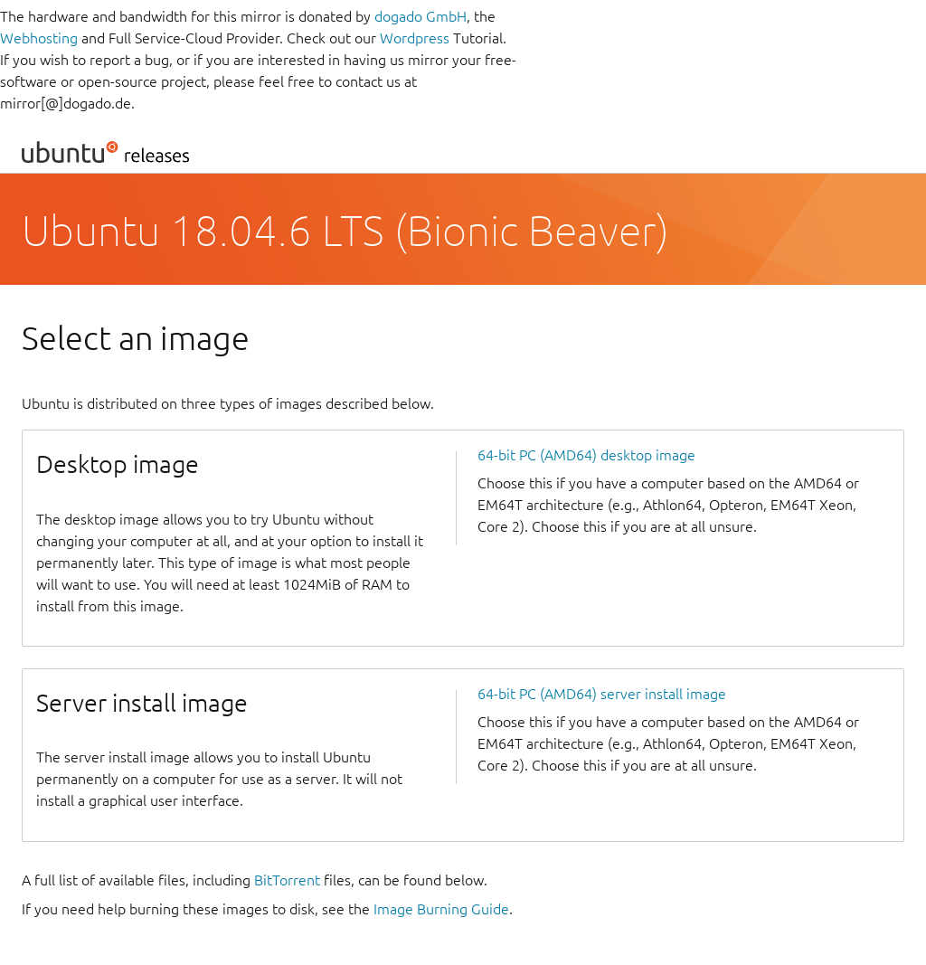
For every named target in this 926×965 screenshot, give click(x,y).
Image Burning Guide (441, 909)
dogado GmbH (420, 16)
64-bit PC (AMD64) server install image (601, 694)
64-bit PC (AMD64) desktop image (586, 455)
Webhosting (39, 38)
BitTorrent (287, 880)
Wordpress (414, 38)
